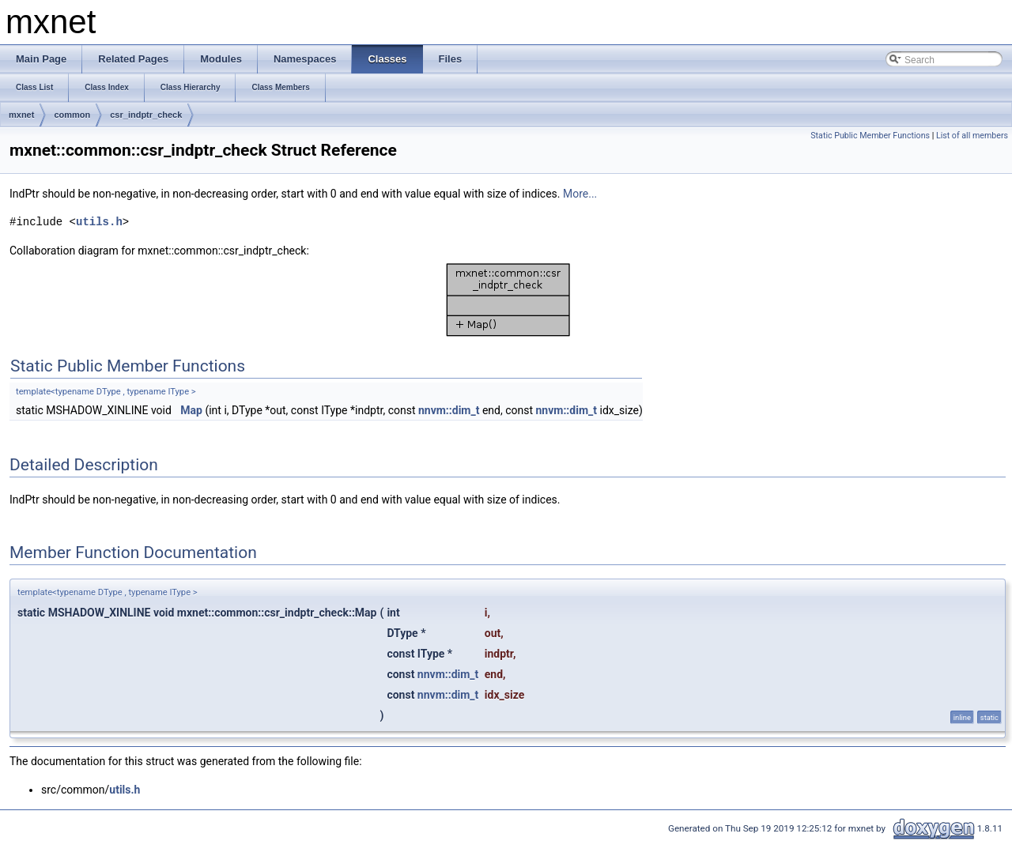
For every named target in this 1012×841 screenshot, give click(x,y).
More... (580, 193)
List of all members (972, 135)
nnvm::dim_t (448, 410)
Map (191, 410)
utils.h (99, 221)
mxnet (21, 114)
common (72, 114)
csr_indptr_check (146, 114)
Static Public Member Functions (870, 135)
